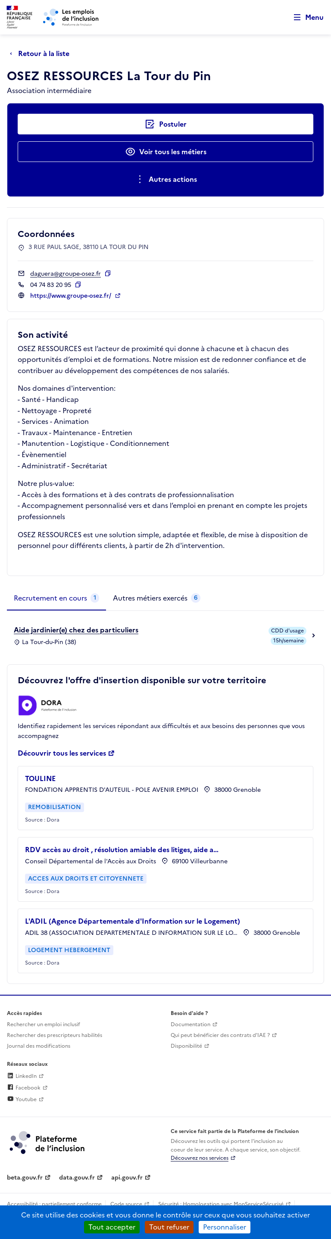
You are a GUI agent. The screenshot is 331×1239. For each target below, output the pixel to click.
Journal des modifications (38, 1046)
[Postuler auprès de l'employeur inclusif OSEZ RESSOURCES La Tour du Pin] (165, 124)
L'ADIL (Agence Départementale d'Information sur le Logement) (132, 921)
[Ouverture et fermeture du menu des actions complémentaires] (165, 179)
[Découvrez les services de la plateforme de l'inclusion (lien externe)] (48, 1142)
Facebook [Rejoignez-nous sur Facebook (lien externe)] (24, 1088)
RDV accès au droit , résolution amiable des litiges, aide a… (122, 849)
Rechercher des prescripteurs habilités (54, 1035)
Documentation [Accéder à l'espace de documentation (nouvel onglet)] (190, 1024)
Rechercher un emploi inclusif (43, 1024)
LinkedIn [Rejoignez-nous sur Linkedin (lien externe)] (22, 1076)
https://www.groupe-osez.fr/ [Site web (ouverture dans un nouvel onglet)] (71, 295)
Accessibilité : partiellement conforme (54, 1204)
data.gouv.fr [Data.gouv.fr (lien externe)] (77, 1177)
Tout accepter (111, 1227)
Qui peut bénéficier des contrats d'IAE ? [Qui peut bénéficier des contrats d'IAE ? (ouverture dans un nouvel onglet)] (220, 1035)
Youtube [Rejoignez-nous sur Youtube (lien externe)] (22, 1099)
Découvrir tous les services (62, 753)
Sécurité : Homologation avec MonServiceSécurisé (221, 1204)
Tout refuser (169, 1227)
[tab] (56, 598)
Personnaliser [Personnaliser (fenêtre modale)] (224, 1227)
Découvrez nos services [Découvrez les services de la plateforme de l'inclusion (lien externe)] (199, 1158)
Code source (126, 1204)
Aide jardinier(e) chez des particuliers (76, 630)
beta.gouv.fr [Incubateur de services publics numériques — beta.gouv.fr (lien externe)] (25, 1177)
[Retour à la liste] (42, 53)
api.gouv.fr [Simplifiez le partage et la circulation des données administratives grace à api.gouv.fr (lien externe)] (127, 1177)
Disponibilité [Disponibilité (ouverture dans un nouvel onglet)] (186, 1046)
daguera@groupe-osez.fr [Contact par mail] (65, 273)
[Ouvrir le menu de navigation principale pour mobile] (304, 17)
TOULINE (40, 778)
